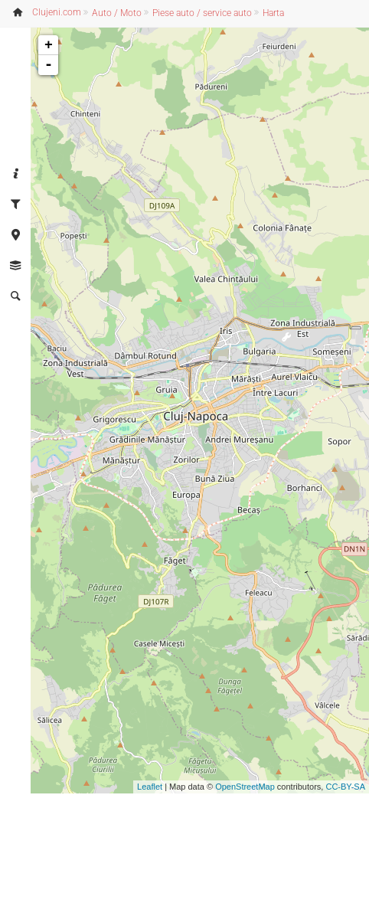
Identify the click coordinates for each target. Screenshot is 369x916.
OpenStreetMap (245, 786)
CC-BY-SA (345, 786)
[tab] (15, 174)
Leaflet (149, 786)
